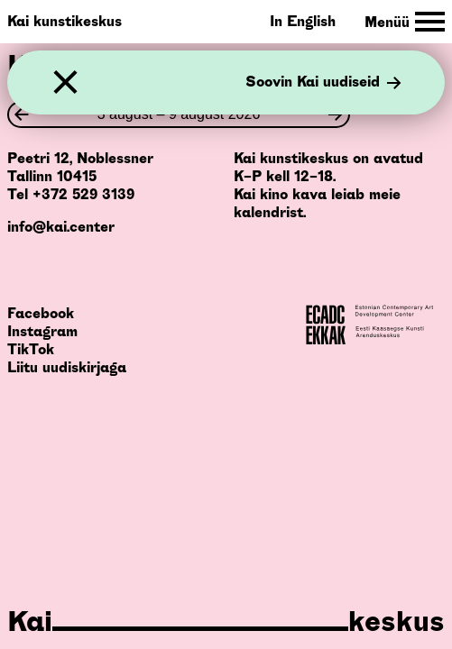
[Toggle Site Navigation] (404, 22)
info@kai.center (61, 226)
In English (303, 21)
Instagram (42, 331)
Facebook (40, 313)
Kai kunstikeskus (64, 21)
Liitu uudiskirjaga (66, 367)
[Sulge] (65, 82)
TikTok (30, 349)
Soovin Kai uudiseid (323, 83)
